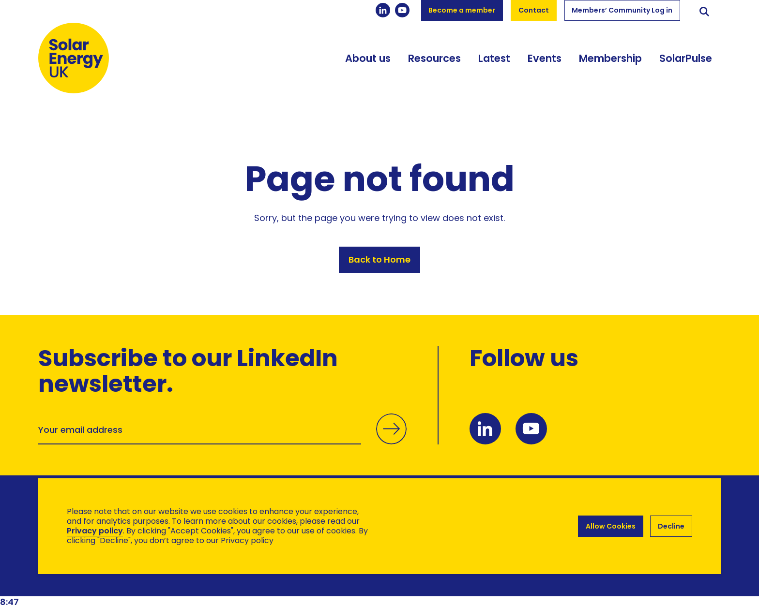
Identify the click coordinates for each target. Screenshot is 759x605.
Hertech (211, 576)
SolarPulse (685, 59)
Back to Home (379, 260)
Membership (610, 59)
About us (368, 59)
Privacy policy (95, 530)
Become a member (461, 10)
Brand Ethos (110, 576)
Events (545, 59)
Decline (671, 526)
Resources (434, 59)
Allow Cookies (611, 526)
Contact (533, 10)
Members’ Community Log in (622, 10)
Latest (494, 59)
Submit (391, 437)
